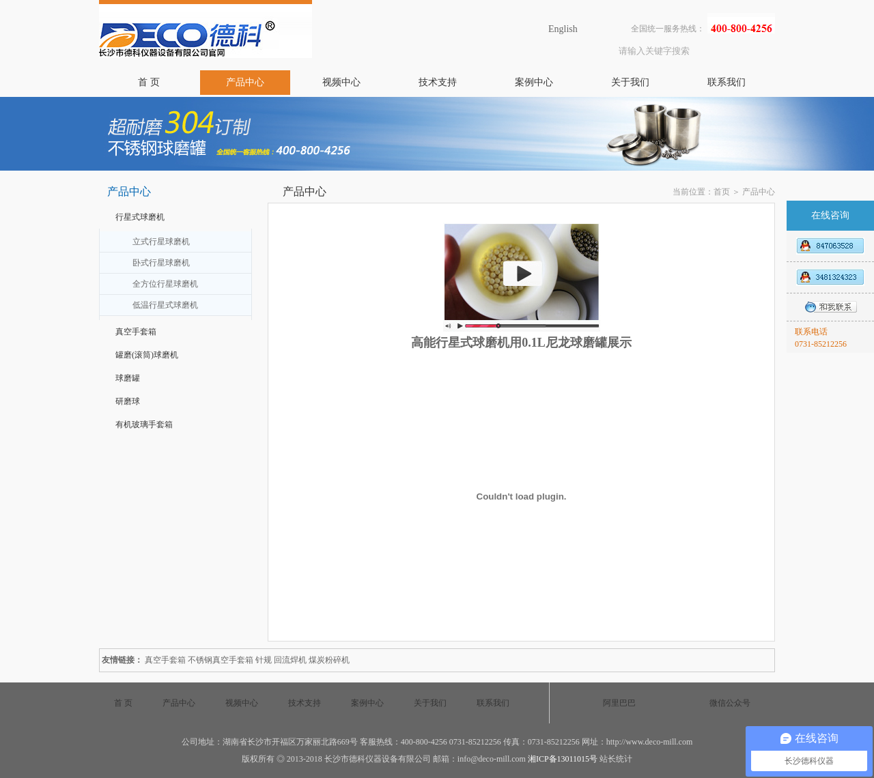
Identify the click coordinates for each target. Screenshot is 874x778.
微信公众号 (729, 703)
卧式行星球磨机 (161, 263)
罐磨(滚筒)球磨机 (146, 355)
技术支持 (438, 82)
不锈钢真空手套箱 (220, 660)
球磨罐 (127, 378)
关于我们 (630, 82)
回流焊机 (290, 660)
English (563, 29)
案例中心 (534, 82)
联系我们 (726, 82)
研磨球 (127, 401)
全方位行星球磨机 (165, 284)
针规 (263, 660)
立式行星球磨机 (161, 241)
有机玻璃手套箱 (144, 424)
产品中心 (245, 82)
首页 (722, 192)
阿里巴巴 (619, 703)
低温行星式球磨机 (165, 305)
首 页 (149, 82)
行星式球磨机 (140, 217)
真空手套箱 (135, 331)
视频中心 (341, 82)
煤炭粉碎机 (329, 660)
